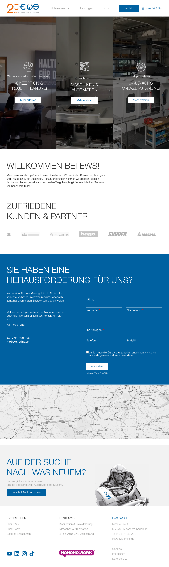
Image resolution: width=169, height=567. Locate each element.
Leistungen (86, 8)
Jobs (106, 8)
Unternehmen (60, 8)
